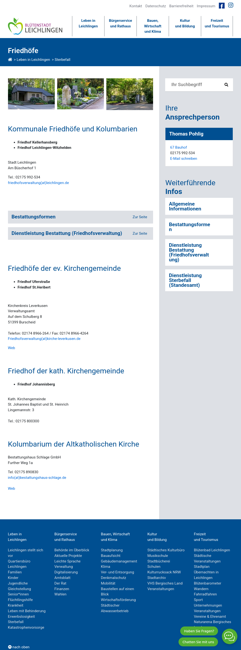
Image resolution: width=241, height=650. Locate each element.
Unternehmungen (208, 605)
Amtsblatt (62, 578)
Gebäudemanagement (119, 561)
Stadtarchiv (157, 578)
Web (11, 348)
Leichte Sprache (67, 561)
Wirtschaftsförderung (118, 600)
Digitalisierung (66, 572)
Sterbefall (62, 59)
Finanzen (61, 589)
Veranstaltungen (161, 589)
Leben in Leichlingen (33, 59)
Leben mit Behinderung (27, 611)
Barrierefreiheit (181, 6)
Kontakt (135, 6)
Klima (105, 566)
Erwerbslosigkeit (21, 616)
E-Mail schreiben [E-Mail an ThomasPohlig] (183, 158)
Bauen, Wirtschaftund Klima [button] (152, 26)
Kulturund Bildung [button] (185, 23)
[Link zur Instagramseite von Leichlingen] (230, 5)
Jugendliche (18, 583)
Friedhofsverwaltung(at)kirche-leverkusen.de (44, 339)
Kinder (13, 578)
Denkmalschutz (113, 578)
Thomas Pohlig (186, 134)
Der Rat (60, 583)
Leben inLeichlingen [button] (88, 23)
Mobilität (108, 583)
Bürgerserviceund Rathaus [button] (120, 23)
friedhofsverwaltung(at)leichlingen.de (38, 183)
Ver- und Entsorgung (117, 572)
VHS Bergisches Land (165, 583)
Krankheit (15, 605)
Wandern (201, 589)
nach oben (19, 647)
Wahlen (60, 594)
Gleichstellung (19, 589)
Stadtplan (202, 566)
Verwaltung (63, 566)
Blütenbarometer (207, 583)
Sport (198, 600)
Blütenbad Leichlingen (212, 550)
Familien (15, 572)
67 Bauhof (178, 147)
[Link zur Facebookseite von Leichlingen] (222, 5)
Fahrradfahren (205, 594)
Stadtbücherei (159, 561)
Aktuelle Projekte (68, 556)
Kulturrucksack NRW (164, 572)
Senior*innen (18, 594)
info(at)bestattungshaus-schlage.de (37, 477)
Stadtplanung (112, 550)
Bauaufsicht (111, 556)
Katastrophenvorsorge (26, 627)
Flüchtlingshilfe (20, 600)
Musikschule (158, 556)
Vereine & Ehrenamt (210, 616)
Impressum (206, 6)
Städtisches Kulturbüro (166, 550)
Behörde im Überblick (71, 550)
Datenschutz (155, 6)
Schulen (154, 566)
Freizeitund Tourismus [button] (217, 23)
